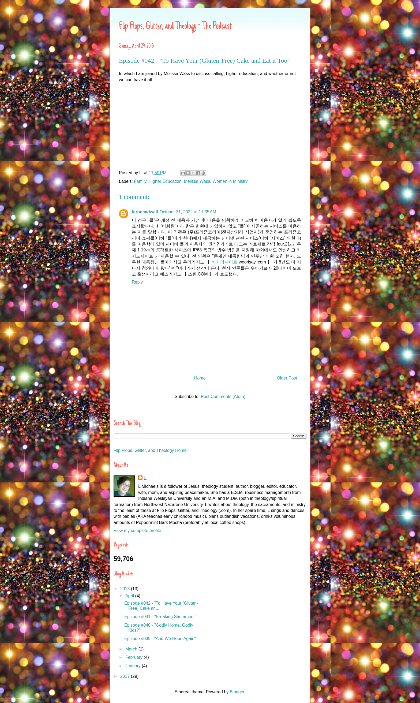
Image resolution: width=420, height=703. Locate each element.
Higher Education (165, 181)
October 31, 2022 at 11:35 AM (188, 212)
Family (140, 181)
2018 (125, 588)
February (134, 657)
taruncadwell (145, 212)
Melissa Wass (197, 181)
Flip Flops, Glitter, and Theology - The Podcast (175, 26)
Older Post (287, 378)
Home (200, 378)
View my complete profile (137, 530)
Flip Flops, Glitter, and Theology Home (150, 450)
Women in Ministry (230, 181)
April (130, 596)
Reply (137, 282)
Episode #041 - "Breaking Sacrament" (160, 616)
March (131, 649)
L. (145, 478)
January (133, 666)
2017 (125, 676)
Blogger (237, 692)
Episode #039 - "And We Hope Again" (160, 638)
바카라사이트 (224, 262)
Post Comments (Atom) (223, 396)
